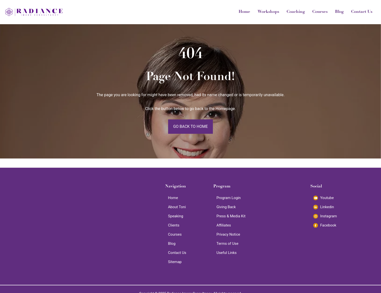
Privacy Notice (228, 234)
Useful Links (226, 252)
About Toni (177, 207)
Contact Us (361, 12)
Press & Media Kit (231, 216)
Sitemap (175, 262)
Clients (173, 225)
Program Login (228, 198)
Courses (320, 12)
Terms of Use (227, 243)
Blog (339, 12)
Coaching (296, 12)
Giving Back (226, 207)
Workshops (268, 12)
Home (244, 12)
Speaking (175, 216)
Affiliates (223, 225)
